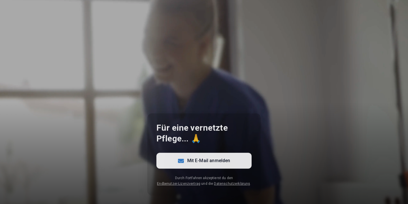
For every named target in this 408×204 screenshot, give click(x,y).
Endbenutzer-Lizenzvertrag (178, 184)
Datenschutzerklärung (232, 184)
